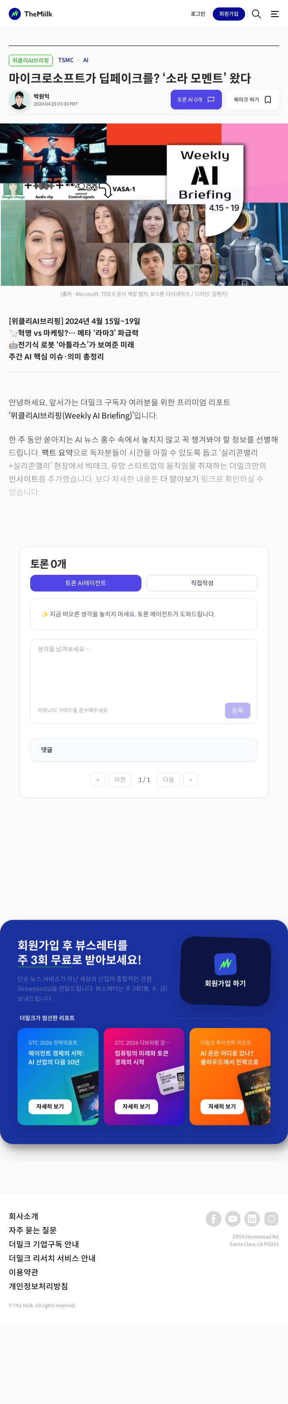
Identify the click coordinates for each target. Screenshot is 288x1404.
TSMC (66, 60)
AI (85, 60)
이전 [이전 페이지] (120, 780)
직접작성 (202, 583)
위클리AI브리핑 (30, 60)
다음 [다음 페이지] (168, 780)
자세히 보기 (50, 1249)
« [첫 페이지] (97, 780)
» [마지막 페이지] (190, 780)
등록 (237, 710)
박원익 (41, 96)
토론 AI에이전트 (85, 583)
